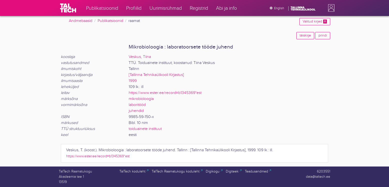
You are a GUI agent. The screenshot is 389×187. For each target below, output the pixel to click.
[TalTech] (68, 8)
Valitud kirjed (315, 22)
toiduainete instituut (145, 128)
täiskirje (305, 36)
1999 (133, 80)
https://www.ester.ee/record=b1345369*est (165, 92)
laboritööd (137, 104)
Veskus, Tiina (140, 56)
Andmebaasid (80, 20)
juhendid (136, 110)
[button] (330, 8)
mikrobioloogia (141, 98)
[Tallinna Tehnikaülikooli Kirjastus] (156, 74)
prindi (322, 36)
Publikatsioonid (110, 20)
